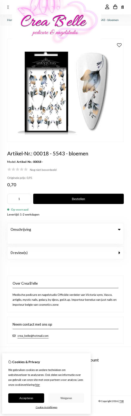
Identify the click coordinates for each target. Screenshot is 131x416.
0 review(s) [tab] (65, 244)
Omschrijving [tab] (65, 229)
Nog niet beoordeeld (43, 169)
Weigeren (66, 398)
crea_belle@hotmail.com (33, 327)
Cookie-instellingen (46, 407)
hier (37, 384)
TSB (121, 392)
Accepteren (26, 398)
